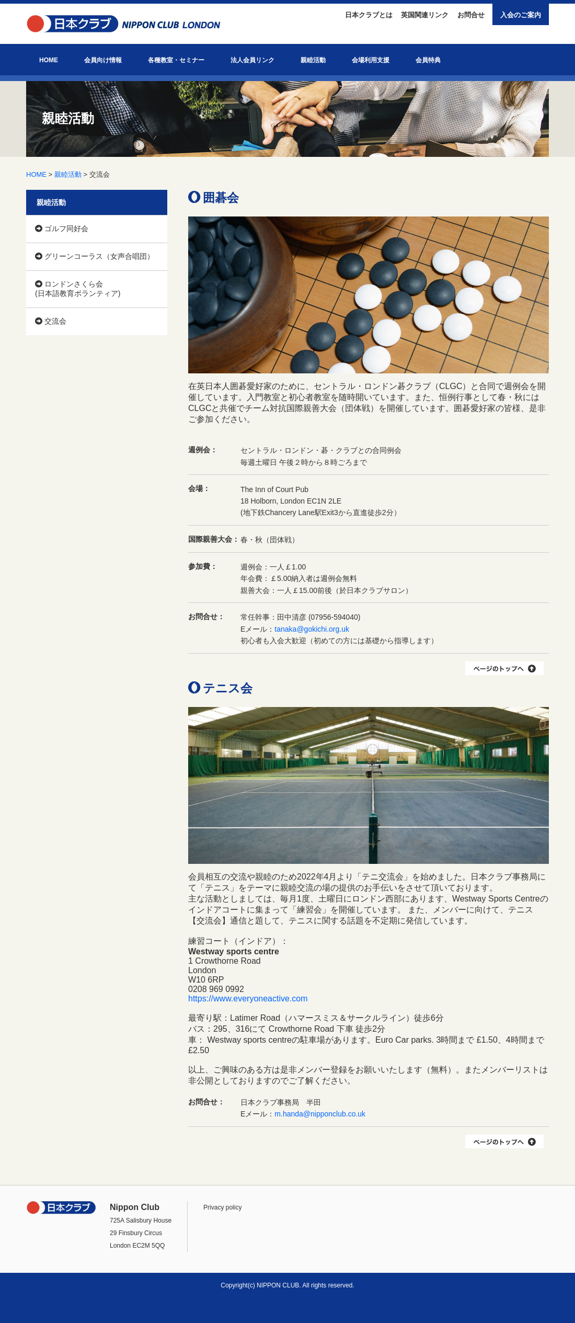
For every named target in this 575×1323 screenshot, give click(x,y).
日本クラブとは (369, 15)
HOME (48, 60)
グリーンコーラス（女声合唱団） (94, 256)
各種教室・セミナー (176, 60)
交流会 (50, 321)
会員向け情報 (103, 60)
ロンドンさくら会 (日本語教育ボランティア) (77, 289)
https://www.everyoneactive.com (248, 998)
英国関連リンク (424, 15)
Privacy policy (222, 1207)
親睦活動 (313, 60)
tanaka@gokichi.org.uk (311, 629)
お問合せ (471, 15)
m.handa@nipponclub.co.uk (319, 1114)
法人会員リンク (252, 60)
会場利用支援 (370, 60)
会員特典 (428, 60)
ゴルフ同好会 (61, 228)
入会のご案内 (520, 15)
